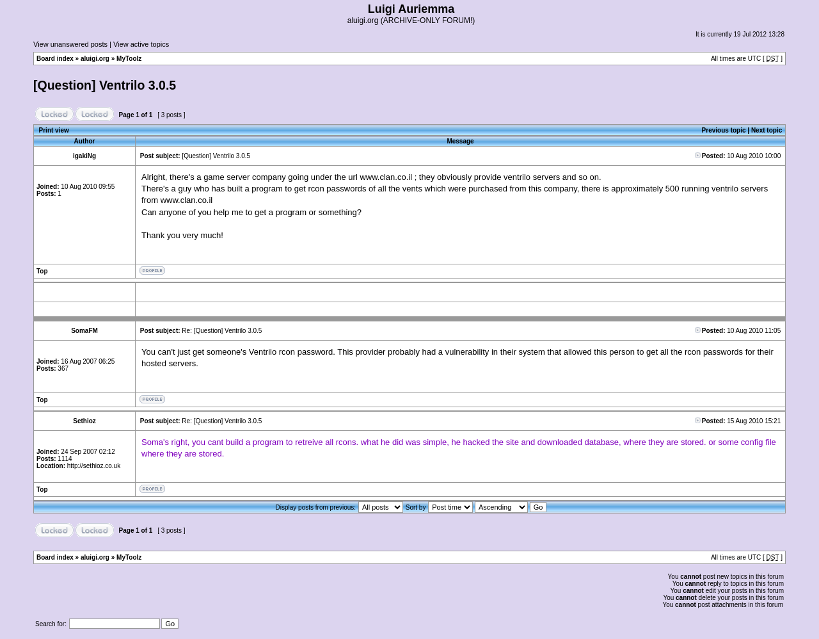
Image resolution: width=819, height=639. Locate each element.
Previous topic (724, 130)
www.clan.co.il (386, 177)
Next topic (766, 130)
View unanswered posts (70, 44)
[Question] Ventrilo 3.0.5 (104, 85)
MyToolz (128, 58)
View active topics (141, 44)
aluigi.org (95, 58)
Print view (54, 130)
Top (42, 271)
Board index (55, 58)
